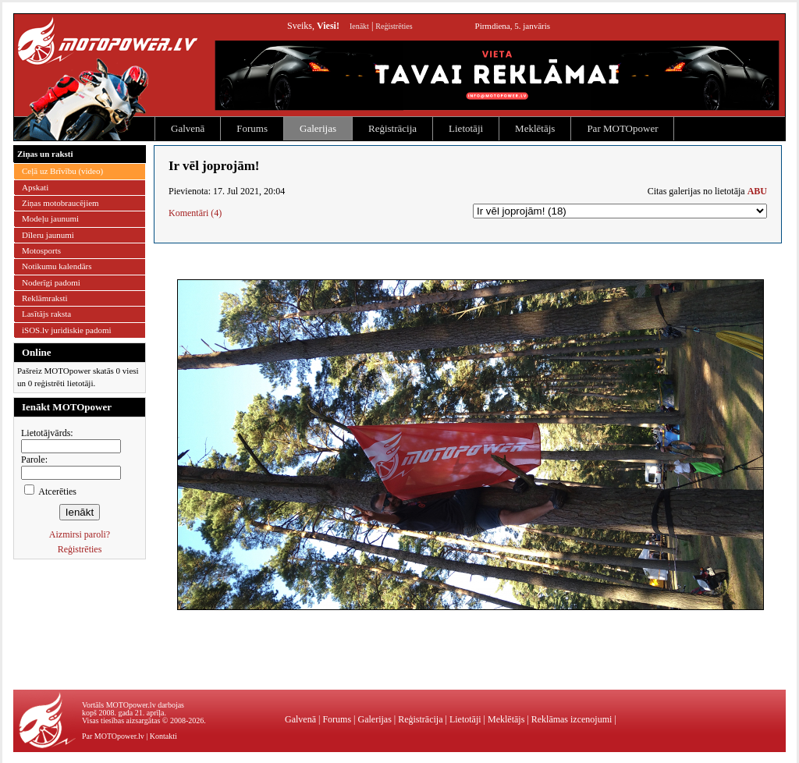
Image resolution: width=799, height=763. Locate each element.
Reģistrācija (392, 128)
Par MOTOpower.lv (113, 736)
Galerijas (318, 128)
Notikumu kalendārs (57, 266)
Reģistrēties (393, 26)
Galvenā (187, 128)
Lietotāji (466, 128)
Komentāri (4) (195, 213)
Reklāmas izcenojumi (572, 719)
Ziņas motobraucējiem (60, 203)
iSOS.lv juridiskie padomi (67, 330)
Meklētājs (535, 128)
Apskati (35, 187)
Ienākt (359, 26)
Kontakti (163, 736)
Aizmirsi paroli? (79, 534)
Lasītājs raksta (46, 313)
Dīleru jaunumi (48, 235)
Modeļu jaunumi (50, 218)
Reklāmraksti (45, 298)
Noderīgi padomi (51, 282)
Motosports (41, 250)
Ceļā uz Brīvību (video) (62, 171)
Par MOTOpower (622, 128)
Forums (252, 128)
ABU (757, 191)
